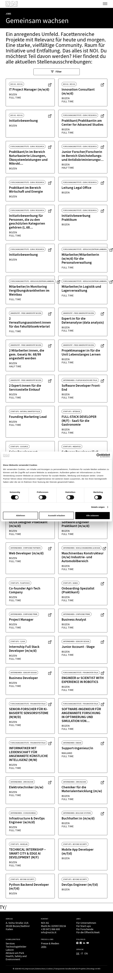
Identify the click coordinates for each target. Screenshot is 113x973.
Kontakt (44, 919)
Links (78, 919)
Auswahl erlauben (56, 515)
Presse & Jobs (47, 939)
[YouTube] (88, 943)
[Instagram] (77, 943)
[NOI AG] (12, 4)
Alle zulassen (92, 515)
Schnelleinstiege (13, 939)
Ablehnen (20, 515)
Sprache (80, 949)
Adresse (9, 919)
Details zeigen (98, 507)
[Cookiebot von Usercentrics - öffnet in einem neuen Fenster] (98, 455)
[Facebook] (81, 943)
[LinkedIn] (84, 943)
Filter (56, 71)
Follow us (80, 939)
